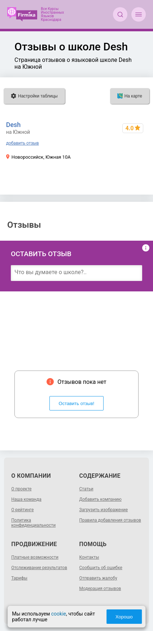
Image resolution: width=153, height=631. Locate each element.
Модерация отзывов (100, 588)
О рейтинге (22, 509)
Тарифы (19, 578)
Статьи (86, 488)
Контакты (89, 557)
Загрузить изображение (103, 509)
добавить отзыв (22, 143)
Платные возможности (34, 557)
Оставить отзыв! (77, 403)
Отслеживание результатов (39, 567)
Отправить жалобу (98, 578)
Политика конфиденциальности (33, 523)
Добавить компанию (100, 499)
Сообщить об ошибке (100, 567)
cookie (58, 614)
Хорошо (124, 616)
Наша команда (26, 499)
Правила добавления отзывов (110, 520)
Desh (13, 124)
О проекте (21, 488)
